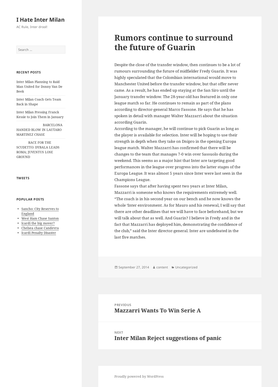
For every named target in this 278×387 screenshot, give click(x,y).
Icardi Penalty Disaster (38, 233)
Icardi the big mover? (38, 223)
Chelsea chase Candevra (40, 228)
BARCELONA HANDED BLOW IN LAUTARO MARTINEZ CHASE (39, 130)
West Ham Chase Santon (40, 218)
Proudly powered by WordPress (139, 376)
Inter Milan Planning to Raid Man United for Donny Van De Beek (39, 87)
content (162, 267)
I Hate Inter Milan (40, 19)
